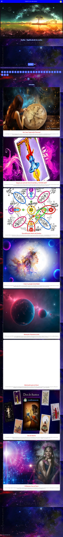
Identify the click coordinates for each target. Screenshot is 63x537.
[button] (28, 79)
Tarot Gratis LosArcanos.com (5, 534)
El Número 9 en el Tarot (31, 486)
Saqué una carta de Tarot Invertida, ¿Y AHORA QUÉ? (31, 183)
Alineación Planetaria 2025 (31, 334)
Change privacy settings (31, 531)
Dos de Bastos (31, 435)
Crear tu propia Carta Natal (31, 284)
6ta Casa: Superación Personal (31, 132)
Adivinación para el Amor (31, 385)
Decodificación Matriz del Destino (31, 233)
